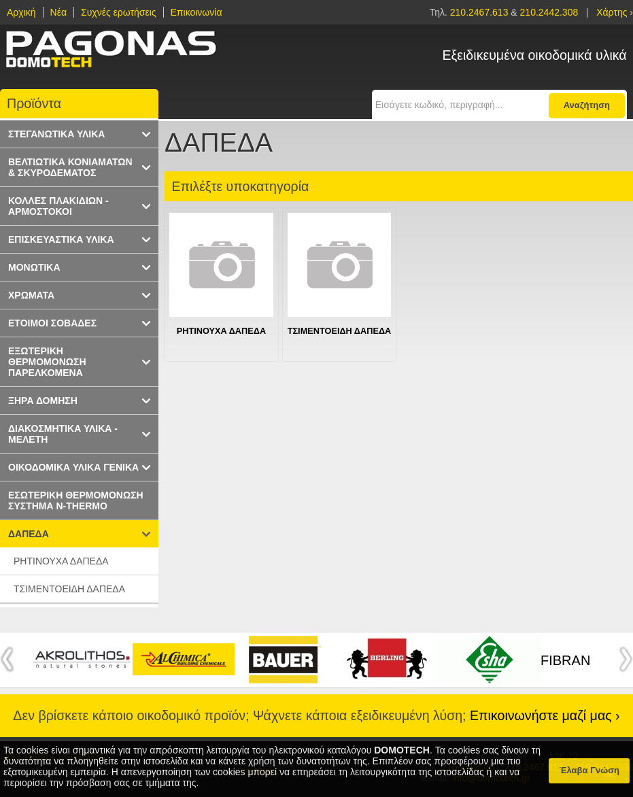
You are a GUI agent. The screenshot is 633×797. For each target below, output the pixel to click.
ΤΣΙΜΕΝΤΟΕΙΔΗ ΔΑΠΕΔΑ (340, 331)
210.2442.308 (549, 12)
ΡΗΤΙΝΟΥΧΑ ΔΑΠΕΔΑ (221, 331)
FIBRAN (565, 660)
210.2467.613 (480, 12)
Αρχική (21, 12)
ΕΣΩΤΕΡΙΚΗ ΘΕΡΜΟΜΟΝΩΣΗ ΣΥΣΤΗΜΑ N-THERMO (75, 500)
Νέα (58, 12)
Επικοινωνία (196, 12)
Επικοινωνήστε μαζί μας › (545, 715)
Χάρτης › (614, 12)
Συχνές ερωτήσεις (118, 12)
